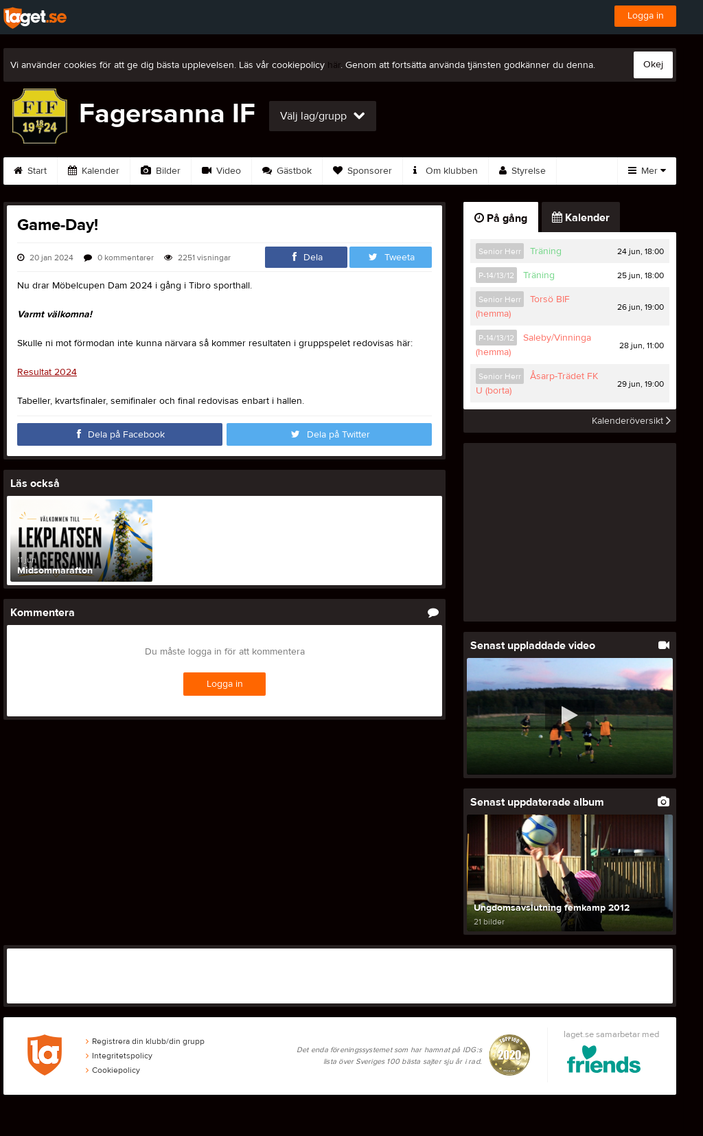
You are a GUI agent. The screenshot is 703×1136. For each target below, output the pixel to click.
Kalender (93, 171)
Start (30, 171)
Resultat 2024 (47, 372)
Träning (546, 251)
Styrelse (522, 171)
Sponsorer (362, 171)
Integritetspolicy (119, 1055)
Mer (647, 171)
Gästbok (287, 171)
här (334, 65)
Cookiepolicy (113, 1070)
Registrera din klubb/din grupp (145, 1041)
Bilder (161, 171)
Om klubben (445, 171)
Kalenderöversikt (631, 421)
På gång (500, 218)
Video (221, 171)
